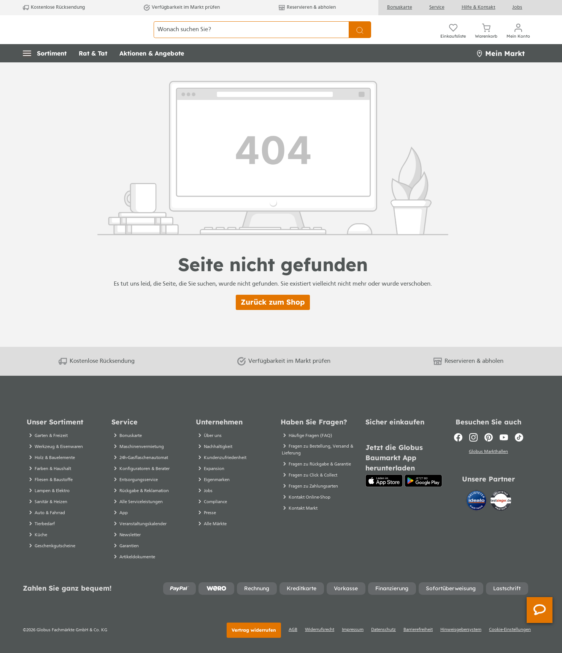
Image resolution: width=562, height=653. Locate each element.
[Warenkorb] (486, 30)
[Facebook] (458, 437)
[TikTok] (519, 437)
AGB (293, 630)
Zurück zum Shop (273, 302)
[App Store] (384, 480)
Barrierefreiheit (418, 630)
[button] (45, 53)
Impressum (353, 630)
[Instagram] (473, 437)
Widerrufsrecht (319, 630)
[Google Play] (423, 480)
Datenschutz (383, 630)
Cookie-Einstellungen (510, 630)
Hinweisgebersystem (460, 630)
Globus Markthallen (488, 452)
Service (437, 7)
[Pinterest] (488, 437)
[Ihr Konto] (518, 30)
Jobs (517, 7)
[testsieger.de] (500, 501)
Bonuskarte (399, 7)
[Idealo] (477, 501)
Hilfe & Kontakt (478, 7)
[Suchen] (360, 29)
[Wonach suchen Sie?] (251, 29)
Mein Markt (500, 53)
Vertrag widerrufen (254, 630)
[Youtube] (503, 437)
